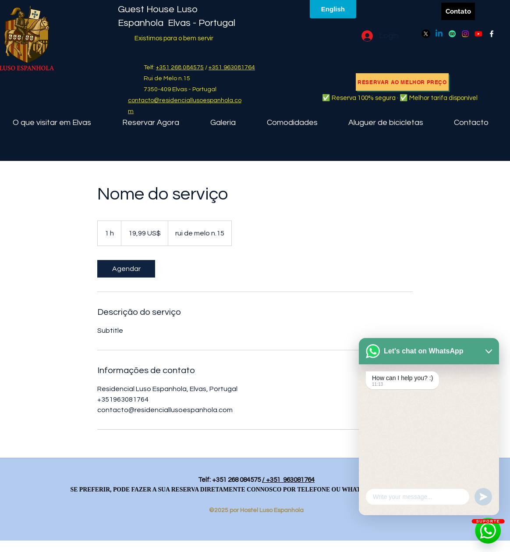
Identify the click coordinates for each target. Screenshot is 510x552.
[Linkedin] (439, 33)
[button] (292, 122)
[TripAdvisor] (452, 33)
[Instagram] (465, 33)
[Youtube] (478, 33)
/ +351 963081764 (288, 480)
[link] (126, 269)
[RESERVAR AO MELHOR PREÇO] (402, 82)
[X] (425, 33)
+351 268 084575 (180, 67)
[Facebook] (491, 33)
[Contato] (458, 11)
